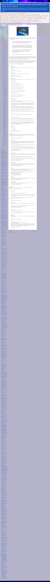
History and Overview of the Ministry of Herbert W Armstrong (4, 350)
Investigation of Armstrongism (3, 370)
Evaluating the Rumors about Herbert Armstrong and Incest (33, 14)
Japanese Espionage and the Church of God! (4, 374)
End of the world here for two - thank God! (4, 287)
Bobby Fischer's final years (4, 229)
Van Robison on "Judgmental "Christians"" (4, 114)
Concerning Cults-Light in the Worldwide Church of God (4, 254)
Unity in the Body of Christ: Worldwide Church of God (4, 526)
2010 (2, 148)
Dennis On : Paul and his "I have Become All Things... (5, 94)
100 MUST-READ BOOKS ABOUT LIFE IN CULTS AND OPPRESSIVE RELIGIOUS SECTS (4, 165)
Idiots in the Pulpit (3, 17)
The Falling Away (3, 481)
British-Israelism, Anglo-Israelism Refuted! (4, 232)
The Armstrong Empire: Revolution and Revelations (4, 472)
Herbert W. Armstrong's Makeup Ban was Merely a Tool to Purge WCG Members (4, 346)
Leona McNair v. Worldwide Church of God (4, 387)
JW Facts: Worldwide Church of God (3, 379)
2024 (2, 29)
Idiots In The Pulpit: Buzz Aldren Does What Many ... (5, 125)
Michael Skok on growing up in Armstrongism (4, 397)
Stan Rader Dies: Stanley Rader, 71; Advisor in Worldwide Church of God (4, 466)
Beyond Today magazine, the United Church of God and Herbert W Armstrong (4, 222)
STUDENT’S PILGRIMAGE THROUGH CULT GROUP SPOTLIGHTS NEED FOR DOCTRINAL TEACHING (4, 469)
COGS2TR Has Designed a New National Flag (5, 120)
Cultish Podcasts (3, 265)
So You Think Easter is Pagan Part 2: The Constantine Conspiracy (4, 461)
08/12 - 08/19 (4, 61)
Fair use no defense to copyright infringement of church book (4, 301)
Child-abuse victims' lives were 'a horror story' (4, 242)
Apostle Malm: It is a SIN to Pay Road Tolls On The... (5, 92)
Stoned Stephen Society (4, 467)
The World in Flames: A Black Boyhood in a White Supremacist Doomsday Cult (4, 495)
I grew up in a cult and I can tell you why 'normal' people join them (4, 365)
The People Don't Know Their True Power (5, 96)
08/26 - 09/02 (4, 59)
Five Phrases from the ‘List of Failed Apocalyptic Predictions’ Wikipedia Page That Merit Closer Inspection (4, 307)
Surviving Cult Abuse (3, 471)
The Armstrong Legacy (3, 473)
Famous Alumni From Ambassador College (3, 305)
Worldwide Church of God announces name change (4, 561)
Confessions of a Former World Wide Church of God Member (4, 256)
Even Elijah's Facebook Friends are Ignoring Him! (5, 87)
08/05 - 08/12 (4, 62)
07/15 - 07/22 (4, 65)
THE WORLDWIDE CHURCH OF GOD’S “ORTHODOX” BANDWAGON (3, 506)
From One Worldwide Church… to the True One (4, 316)
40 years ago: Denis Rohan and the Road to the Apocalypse (4, 167)
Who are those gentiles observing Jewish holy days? (3, 547)
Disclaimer (26, 22)
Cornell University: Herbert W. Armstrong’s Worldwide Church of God (4, 260)
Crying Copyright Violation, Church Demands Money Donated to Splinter (4, 264)
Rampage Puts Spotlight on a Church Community (4, 422)
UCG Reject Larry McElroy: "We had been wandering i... (5, 118)
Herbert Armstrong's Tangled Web (11, 17)
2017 (2, 36)
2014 (2, 39)
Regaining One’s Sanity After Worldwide (4, 435)
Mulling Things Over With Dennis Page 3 (38, 16)
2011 (2, 147)
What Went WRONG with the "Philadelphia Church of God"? (4, 538)
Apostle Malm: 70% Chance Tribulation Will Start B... (5, 116)
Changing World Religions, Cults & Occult (4, 240)
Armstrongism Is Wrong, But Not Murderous (4, 205)
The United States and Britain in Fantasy (3, 161)
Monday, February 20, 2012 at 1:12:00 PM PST (16, 184)
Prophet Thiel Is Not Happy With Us (5, 136)
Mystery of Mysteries (3, 407)
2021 (2, 32)
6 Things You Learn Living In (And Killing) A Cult (4, 169)
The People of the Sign (3, 483)
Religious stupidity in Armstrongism (3, 438)
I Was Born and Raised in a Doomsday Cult (4, 366)
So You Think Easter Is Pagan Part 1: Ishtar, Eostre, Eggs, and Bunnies (4, 459)
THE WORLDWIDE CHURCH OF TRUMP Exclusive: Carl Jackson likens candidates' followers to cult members (4, 509)
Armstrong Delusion (3, 196)
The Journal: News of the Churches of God (4, 482)
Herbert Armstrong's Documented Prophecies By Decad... (19, 21)
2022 (2, 31)
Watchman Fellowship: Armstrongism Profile (3, 533)
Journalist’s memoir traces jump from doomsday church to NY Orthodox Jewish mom (4, 377)
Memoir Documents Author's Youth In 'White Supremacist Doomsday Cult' (4, 395)
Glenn (11, 133)
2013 (2, 40)
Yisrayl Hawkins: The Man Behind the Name (4, 576)
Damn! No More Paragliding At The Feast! (5, 138)
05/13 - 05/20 (4, 74)
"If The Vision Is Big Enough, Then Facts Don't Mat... (5, 101)
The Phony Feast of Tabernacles (3, 485)
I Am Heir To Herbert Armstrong (3, 363)
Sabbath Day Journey (3, 452)
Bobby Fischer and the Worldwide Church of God (4, 223)
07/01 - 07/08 (4, 67)
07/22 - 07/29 (4, 64)
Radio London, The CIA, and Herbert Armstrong (4, 420)
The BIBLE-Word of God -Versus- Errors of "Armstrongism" (4, 475)
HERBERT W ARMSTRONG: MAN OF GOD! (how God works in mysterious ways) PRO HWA (4, 339)
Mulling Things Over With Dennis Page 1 (15, 16)
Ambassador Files (3, 190)
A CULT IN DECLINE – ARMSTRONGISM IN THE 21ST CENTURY (4, 176)
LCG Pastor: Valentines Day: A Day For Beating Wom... (5, 123)
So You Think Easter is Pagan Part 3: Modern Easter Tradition (3, 463)
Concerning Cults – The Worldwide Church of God (4, 252)
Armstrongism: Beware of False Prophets (4, 209)
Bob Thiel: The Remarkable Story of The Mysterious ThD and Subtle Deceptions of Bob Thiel (28, 15)
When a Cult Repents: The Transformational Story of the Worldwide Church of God (4, 541)
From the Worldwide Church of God (3, 320)
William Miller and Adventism (3, 553)
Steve (11, 186)
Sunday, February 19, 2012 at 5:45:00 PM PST (16, 160)
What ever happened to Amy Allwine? (4, 535)
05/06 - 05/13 (4, 75)
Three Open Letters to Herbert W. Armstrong (3, 513)
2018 (2, 35)
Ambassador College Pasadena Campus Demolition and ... (16, 22)
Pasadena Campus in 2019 (4, 22)
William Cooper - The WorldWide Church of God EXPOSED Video (4, 551)
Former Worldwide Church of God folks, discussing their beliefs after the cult (4, 313)
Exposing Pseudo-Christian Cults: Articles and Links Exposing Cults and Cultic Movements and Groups (4, 299)
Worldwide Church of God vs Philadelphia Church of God (4, 568)
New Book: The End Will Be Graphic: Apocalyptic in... (5, 103)
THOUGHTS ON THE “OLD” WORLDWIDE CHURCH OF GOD (3, 512)
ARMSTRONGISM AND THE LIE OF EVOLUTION (4, 201)
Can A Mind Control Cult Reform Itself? (4, 237)
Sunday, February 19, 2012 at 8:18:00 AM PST (16, 131)
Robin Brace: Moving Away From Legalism (4, 444)
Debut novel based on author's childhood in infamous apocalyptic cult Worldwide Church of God (4, 274)
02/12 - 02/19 (4, 140)
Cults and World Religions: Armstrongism (4, 266)
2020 (2, 33)
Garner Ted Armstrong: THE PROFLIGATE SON (4, 326)
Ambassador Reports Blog (4, 191)
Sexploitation (2, 455)
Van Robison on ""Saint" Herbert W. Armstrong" (5, 112)
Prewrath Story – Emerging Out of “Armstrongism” (4, 418)
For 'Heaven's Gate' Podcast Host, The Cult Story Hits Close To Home (4, 310)
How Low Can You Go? (4, 358)
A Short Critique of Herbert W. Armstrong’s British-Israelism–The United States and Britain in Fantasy (4, 185)
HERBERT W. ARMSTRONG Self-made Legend (4, 342)
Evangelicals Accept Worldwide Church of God (4, 295)
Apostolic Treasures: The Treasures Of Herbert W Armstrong (8, 15)
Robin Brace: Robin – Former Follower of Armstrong (3, 447)
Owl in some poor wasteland (3, 412)
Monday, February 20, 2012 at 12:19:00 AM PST (16, 179)
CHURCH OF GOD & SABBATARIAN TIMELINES (3, 245)
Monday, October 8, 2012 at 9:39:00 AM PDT (16, 226)
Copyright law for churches (4, 258)
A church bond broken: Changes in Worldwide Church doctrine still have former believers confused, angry (4, 173)
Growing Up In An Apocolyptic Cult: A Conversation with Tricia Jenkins (4, 332)
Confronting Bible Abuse (4, 257)
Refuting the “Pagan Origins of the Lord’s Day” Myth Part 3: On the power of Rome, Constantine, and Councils (4, 433)
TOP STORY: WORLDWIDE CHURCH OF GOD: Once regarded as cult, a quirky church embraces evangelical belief (4, 518)
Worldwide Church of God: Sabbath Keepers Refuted (4, 571)
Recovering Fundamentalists (3, 423)
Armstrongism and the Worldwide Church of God (4, 202)
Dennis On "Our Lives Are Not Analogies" (5, 135)
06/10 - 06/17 (4, 70)
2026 (2, 27)
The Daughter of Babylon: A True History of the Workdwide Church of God (36, 17)
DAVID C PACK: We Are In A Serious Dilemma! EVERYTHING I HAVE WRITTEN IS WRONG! (12, 14)
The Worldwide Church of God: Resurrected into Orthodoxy (4, 504)
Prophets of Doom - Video (4, 419)
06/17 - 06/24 (4, 69)
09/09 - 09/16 (4, 57)
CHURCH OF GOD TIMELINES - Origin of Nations (3, 250)
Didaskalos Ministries (3, 279)
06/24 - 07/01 (4, 68)
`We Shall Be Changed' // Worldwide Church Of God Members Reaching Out (4, 163)
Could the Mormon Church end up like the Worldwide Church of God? (4, 262)
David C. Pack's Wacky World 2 (5, 16)
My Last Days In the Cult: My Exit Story (4, 401)
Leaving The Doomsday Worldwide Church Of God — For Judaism (4, 385)
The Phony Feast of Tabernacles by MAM (3, 486)
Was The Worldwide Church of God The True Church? (4, 531)
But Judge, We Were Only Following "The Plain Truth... (5, 109)
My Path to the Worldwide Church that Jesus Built (4, 406)
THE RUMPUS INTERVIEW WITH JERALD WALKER (3, 492)
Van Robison (45, 16)
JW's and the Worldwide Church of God (4, 380)
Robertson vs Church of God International (4, 441)
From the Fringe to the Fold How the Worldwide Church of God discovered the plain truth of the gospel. (4, 319)
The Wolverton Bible (3, 493)
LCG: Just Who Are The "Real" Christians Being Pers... (5, 98)
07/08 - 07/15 (4, 66)
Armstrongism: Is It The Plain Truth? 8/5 (21, 17)
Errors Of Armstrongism (4, 289)
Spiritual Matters (3, 464)
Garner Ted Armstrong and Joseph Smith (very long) (4, 324)
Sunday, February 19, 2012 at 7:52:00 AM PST (16, 70)
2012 (2, 41)
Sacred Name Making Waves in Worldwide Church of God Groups (3, 454)
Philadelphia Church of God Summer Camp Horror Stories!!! (4, 416)
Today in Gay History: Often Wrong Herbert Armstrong (3, 515)
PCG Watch (2, 413)
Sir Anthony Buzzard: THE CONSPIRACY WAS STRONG (4, 457)
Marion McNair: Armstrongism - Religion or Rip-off (4, 391)
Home (29, 22)
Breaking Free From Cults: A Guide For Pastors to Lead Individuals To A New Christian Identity (4, 153)
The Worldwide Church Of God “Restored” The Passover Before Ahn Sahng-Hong (4, 498)
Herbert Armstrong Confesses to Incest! (6, 21)
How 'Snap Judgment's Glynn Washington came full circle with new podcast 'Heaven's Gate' (4, 354)
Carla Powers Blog (3, 239)
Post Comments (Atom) (14, 232)
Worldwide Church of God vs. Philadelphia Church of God (34, 21)
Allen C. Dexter (12, 162)
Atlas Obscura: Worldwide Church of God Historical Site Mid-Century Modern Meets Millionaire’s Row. (4, 215)
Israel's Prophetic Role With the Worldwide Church (4, 373)
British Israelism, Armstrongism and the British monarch (3, 231)
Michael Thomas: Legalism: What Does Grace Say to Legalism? (4, 399)
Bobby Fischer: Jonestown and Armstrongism (4, 228)
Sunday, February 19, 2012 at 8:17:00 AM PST (16, 124)
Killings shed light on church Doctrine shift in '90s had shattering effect (4, 382)
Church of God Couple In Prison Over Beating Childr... (5, 133)
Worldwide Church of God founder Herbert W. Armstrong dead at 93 (4, 566)
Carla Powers (2, 238)
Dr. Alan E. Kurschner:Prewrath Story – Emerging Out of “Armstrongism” (4, 281)
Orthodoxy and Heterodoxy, (4, 158)
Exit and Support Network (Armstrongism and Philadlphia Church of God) (4, 297)
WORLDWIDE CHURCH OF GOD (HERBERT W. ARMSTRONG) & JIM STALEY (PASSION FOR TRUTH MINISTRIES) (4, 555)
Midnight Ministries (3, 400)
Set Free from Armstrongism (2, 159)
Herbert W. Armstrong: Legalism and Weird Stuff (4, 344)
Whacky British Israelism (4, 534)
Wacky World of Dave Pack (44, 15)
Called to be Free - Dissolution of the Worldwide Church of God (4, 234)
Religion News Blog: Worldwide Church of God (4, 436)
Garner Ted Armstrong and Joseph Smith (4, 323)
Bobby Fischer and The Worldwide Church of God (4, 225)
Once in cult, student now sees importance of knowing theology (4, 410)
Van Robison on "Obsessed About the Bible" (5, 130)
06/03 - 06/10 (4, 71)
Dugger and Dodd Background (3, 283)
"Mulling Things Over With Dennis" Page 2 (26, 16)
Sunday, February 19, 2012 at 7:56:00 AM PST (16, 76)
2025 (2, 28)
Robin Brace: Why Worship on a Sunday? (4, 448)
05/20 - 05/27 (4, 73)
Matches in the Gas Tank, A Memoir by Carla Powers (5, 89)
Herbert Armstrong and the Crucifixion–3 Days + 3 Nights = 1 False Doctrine (4, 157)
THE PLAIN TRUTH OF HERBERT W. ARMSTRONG (4, 488)
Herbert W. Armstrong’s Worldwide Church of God (4, 348)
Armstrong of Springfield (4, 199)
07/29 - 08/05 (4, 63)
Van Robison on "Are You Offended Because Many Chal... (5, 128)
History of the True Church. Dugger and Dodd (4, 351)
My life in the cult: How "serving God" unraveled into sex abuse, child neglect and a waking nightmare (4, 403)
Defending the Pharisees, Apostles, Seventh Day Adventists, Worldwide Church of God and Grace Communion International (4, 277)
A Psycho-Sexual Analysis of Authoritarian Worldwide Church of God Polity (4, 179)
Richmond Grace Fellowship (3, 439)
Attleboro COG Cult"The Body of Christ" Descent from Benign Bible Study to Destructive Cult (4, 217)
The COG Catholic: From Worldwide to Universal (4, 476)
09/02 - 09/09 (4, 58)
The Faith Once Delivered (4, 480)
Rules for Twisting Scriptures (3, 451)
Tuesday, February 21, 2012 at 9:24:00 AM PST (16, 200)
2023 (2, 30)
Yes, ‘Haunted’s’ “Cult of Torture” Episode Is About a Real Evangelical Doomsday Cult (4, 574)
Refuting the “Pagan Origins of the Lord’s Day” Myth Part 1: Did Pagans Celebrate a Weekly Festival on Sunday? (4, 425)
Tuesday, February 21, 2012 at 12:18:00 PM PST (16, 207)
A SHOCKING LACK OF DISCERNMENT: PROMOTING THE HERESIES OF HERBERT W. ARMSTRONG (4, 182)
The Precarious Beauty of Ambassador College (4, 490)
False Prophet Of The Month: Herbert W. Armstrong (3, 304)
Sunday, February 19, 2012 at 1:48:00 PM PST (16, 150)
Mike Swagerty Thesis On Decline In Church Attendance (5, 105)
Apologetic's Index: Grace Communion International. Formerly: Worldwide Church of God (4, 195)
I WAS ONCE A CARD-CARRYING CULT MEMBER (3, 369)
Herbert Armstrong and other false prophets (3, 334)
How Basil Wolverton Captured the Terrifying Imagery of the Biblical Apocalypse (3, 356)
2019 (2, 34)
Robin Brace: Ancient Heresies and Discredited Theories (4, 443)
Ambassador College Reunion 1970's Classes (4, 189)
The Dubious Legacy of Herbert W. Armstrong (3, 479)
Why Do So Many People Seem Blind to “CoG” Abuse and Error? (4, 549)
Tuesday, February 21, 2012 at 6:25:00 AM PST (16, 188)
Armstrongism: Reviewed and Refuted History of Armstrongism (4, 211)
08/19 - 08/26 (4, 60)
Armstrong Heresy (3, 198)
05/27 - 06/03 (4, 72)
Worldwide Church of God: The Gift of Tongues (4, 572)
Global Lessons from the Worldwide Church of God (4, 155)
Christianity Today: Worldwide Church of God (4, 243)
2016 (2, 37)
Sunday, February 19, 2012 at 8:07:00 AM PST (16, 96)
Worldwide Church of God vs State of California (4, 569)
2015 (2, 38)
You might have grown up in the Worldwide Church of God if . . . (4, 578)
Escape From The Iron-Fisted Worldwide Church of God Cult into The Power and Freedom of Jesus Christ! (4, 291)
